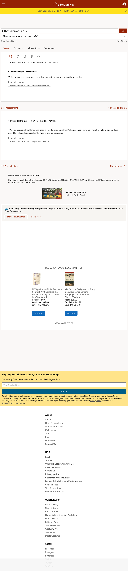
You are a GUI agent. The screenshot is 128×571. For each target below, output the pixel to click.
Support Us (50, 444)
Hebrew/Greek (33, 48)
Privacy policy (52, 474)
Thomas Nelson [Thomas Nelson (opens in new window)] (52, 525)
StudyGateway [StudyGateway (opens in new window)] (52, 508)
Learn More (36, 216)
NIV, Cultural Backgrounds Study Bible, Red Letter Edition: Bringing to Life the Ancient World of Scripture (80, 293)
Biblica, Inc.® (94, 180)
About (48, 419)
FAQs (47, 456)
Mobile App (50, 430)
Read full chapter (16, 82)
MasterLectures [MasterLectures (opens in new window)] (52, 535)
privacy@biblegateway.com (13, 403)
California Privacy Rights (57, 477)
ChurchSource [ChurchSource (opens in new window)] (51, 511)
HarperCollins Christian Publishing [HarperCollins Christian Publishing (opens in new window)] (61, 515)
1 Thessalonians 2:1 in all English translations (29, 85)
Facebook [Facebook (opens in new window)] (49, 548)
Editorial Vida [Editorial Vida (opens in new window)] (51, 522)
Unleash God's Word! (75, 195)
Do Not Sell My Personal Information (63, 481)
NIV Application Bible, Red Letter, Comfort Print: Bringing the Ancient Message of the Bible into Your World (47, 293)
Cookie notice (51, 484)
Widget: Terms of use (55, 491)
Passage (6, 48)
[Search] (123, 31)
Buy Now (38, 313)
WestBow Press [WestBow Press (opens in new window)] (52, 528)
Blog (47, 437)
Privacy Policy (95, 400)
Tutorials (49, 460)
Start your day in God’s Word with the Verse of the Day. (63, 11)
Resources (18, 48)
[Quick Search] (59, 31)
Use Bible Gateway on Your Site (59, 463)
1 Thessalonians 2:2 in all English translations (29, 141)
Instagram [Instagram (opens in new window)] (50, 552)
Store (47, 433)
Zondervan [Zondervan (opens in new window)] (50, 532)
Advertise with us (53, 467)
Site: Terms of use (53, 488)
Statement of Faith (54, 426)
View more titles (64, 323)
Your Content (49, 48)
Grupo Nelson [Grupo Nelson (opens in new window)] (51, 518)
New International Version (21, 175)
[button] (124, 4)
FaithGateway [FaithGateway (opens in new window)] (51, 504)
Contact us (50, 470)
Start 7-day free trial (16, 216)
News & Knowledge (54, 423)
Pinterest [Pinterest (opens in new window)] (49, 555)
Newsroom (50, 440)
